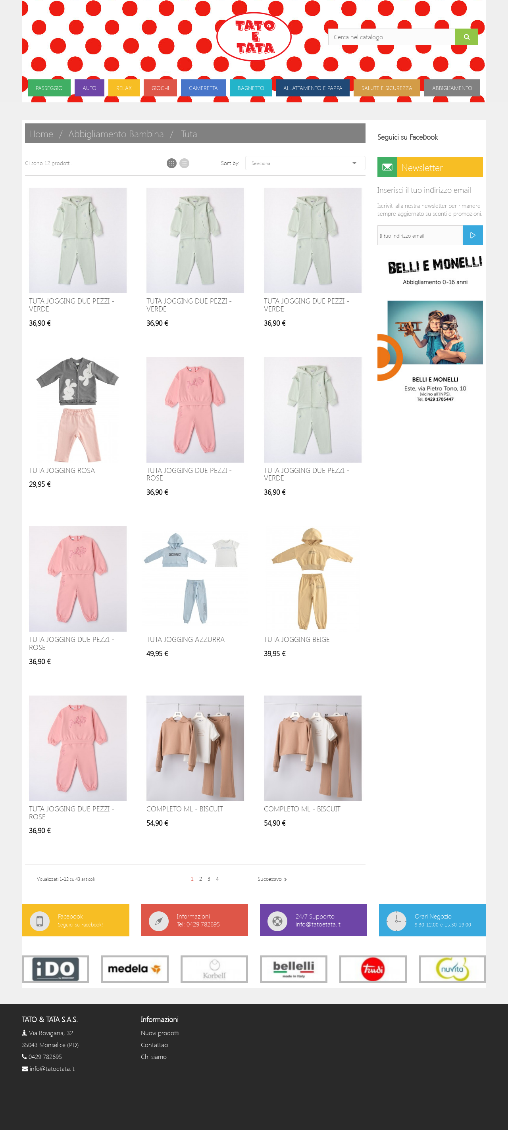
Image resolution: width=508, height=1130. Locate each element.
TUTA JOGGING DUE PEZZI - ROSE (189, 474)
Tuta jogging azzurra (185, 639)
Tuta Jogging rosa (62, 470)
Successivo (273, 879)
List (184, 163)
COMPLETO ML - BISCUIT (184, 808)
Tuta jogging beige (297, 639)
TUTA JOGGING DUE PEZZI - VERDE (71, 304)
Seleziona (305, 163)
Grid (172, 163)
